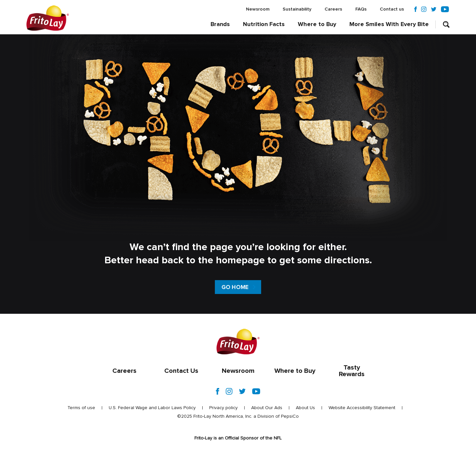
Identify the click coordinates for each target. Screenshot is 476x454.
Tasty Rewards (352, 370)
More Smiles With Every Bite (389, 24)
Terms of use (81, 407)
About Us (305, 407)
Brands (220, 24)
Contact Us (181, 371)
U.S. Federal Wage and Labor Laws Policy (152, 407)
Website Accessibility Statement (362, 407)
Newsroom (257, 9)
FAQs (361, 9)
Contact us (392, 9)
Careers (333, 9)
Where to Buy (317, 24)
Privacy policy (223, 407)
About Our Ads (266, 407)
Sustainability (297, 9)
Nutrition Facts (264, 24)
